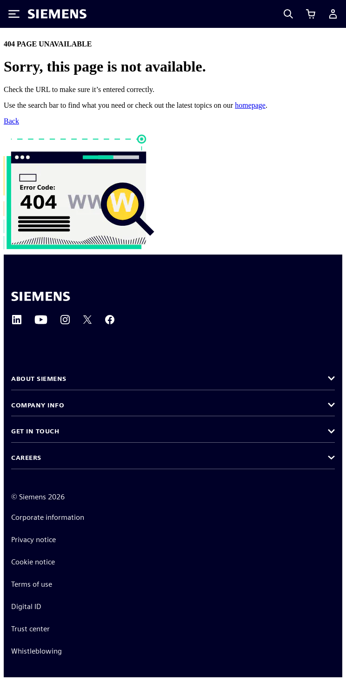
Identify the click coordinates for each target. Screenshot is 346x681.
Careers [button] (26, 457)
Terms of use (31, 584)
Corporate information (47, 517)
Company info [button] (37, 405)
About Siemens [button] (39, 378)
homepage (250, 105)
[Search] (288, 14)
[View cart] (310, 14)
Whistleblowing (36, 651)
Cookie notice (33, 561)
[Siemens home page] (40, 296)
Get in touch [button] (35, 431)
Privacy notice (33, 539)
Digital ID (26, 606)
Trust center (30, 628)
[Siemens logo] (57, 14)
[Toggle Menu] (13, 13)
